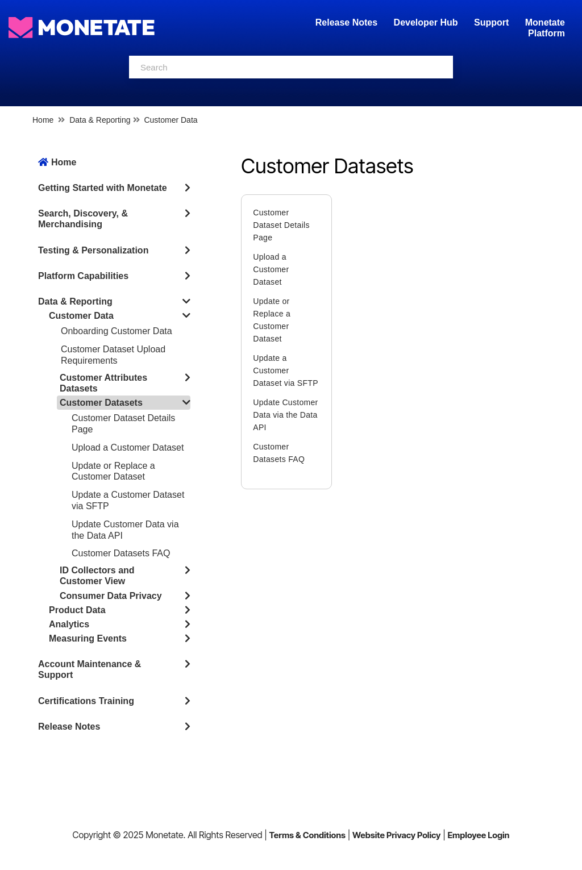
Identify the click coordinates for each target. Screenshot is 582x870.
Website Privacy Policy (396, 835)
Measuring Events (88, 638)
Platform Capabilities (83, 276)
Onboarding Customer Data (116, 331)
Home (42, 119)
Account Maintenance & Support (89, 669)
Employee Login (478, 835)
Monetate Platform (545, 28)
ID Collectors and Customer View (97, 575)
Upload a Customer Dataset (128, 447)
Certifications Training (86, 701)
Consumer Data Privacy (111, 596)
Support (491, 22)
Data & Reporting (99, 119)
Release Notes (347, 22)
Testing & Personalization (93, 250)
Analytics (69, 624)
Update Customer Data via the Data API (285, 415)
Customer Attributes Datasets (103, 383)
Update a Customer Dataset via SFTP (285, 370)
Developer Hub (426, 22)
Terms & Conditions (307, 835)
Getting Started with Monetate (102, 188)
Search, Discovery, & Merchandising (83, 219)
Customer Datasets (101, 402)
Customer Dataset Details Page (281, 225)
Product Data (77, 610)
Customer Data (170, 119)
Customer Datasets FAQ (121, 553)
